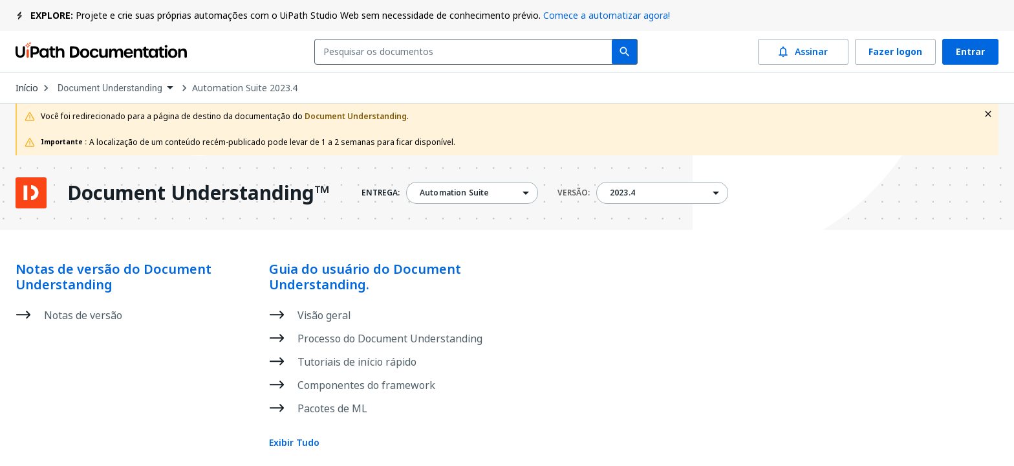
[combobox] (466, 51)
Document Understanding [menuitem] (110, 88)
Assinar (803, 51)
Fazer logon (895, 51)
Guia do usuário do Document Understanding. (365, 277)
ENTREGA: (380, 193)
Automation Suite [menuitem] (454, 193)
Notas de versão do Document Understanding (113, 277)
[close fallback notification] (988, 114)
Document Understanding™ (198, 193)
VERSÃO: (573, 193)
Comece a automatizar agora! (606, 15)
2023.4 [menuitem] (622, 193)
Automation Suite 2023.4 (244, 88)
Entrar (970, 51)
